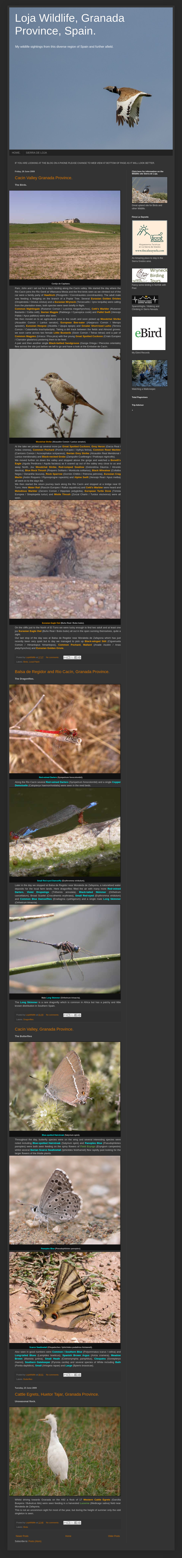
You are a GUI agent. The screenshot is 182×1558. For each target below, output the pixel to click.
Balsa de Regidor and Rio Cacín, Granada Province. (62, 671)
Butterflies (27, 1379)
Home (68, 1536)
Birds (25, 662)
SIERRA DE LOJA (36, 152)
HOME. (16, 152)
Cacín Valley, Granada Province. (44, 1029)
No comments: (53, 657)
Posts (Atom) (34, 1541)
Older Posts (114, 1536)
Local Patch (34, 662)
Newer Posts (22, 1536)
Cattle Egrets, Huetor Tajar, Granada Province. (57, 1394)
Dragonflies (28, 1019)
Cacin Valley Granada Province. (43, 178)
